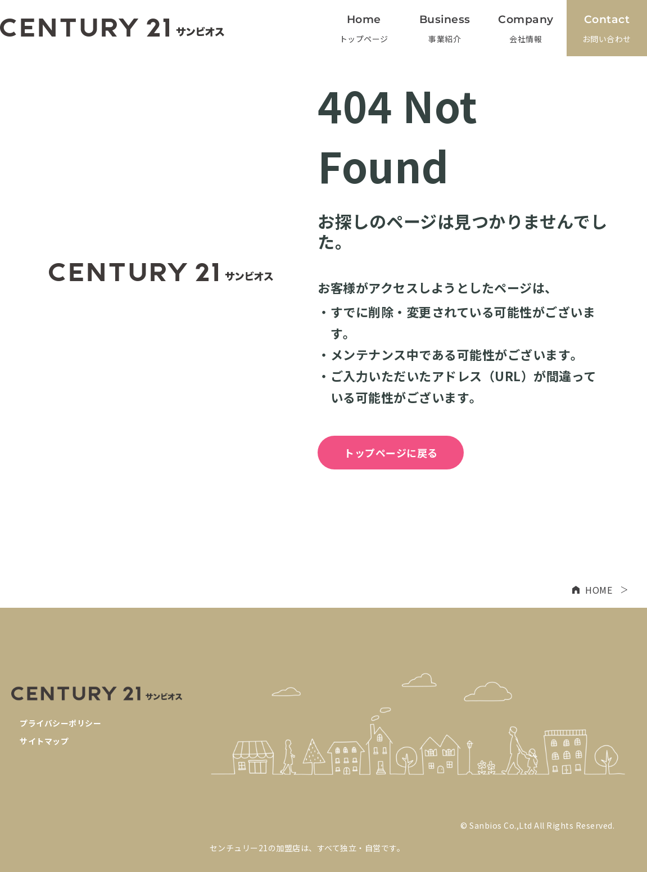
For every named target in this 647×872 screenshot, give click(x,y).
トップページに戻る (391, 452)
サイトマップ (44, 741)
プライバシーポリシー (60, 723)
